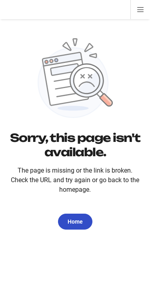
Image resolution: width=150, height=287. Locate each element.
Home (75, 221)
